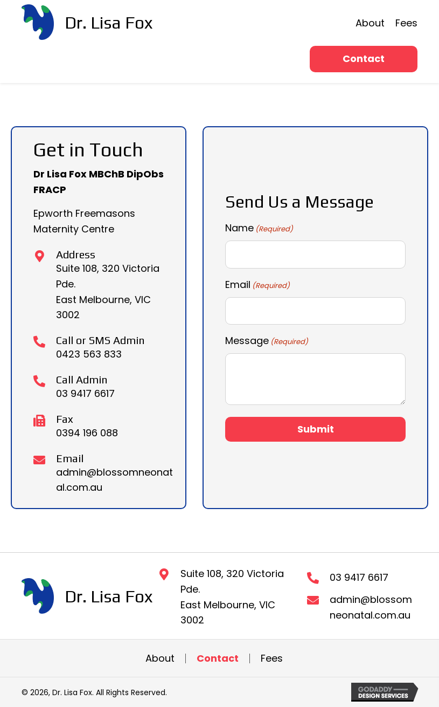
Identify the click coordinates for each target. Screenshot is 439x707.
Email (257, 285)
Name (259, 228)
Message (266, 341)
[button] (363, 59)
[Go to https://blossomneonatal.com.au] (87, 22)
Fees (272, 658)
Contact (218, 658)
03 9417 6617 (85, 393)
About (160, 658)
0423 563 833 (89, 354)
